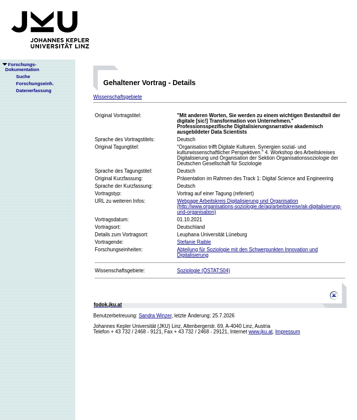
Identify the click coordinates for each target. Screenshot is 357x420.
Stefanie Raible (194, 242)
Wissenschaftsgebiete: (120, 270)
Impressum (287, 331)
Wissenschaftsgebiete (117, 97)
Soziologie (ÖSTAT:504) (203, 270)
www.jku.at (261, 331)
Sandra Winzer (155, 315)
